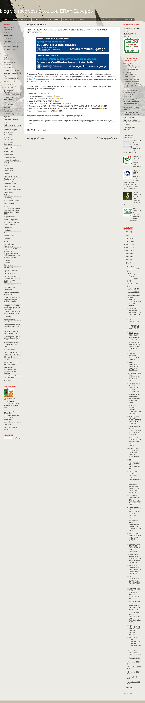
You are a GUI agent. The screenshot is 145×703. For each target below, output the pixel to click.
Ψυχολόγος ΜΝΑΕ (10, 249)
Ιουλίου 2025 (132, 295)
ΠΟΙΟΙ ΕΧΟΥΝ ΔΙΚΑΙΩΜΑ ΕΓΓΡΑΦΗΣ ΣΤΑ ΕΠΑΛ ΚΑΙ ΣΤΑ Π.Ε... (134, 312)
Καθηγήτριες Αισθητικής (12, 125)
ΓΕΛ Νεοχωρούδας (130, 120)
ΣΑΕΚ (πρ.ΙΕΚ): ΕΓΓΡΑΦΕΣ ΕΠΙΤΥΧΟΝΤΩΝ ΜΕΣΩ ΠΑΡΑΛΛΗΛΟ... (134, 654)
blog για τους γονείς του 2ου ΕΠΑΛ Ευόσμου (46, 11)
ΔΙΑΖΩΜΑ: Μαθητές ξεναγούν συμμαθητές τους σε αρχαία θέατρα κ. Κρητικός (131, 102)
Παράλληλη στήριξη (11, 176)
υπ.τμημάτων (38, 19)
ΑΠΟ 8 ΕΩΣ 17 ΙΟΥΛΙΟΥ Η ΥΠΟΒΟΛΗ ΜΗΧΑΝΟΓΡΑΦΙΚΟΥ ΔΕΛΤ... (134, 409)
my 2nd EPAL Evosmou (11, 400)
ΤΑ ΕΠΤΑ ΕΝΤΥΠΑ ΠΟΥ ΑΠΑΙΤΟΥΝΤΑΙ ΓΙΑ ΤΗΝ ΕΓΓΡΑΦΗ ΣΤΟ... (134, 512)
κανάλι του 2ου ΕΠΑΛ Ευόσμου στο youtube (131, 80)
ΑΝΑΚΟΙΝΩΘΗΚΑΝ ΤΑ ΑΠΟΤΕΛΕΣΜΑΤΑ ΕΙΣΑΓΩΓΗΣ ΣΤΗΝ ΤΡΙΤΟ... (133, 605)
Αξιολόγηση (8, 38)
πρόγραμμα (113, 19)
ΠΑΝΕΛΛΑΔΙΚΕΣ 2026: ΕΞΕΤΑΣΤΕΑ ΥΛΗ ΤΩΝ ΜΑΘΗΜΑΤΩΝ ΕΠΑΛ (133, 593)
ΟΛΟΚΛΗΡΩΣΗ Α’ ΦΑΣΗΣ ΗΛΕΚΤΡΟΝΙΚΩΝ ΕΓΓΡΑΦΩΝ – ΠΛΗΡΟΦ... (134, 430)
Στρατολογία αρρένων (11, 200)
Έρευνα (7, 117)
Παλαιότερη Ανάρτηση (107, 138)
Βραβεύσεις (8, 52)
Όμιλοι (6, 173)
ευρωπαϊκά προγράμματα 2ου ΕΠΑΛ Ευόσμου (129, 74)
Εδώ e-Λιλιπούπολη (11, 79)
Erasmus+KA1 (69, 19)
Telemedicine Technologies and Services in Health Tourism (10, 370)
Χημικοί (6, 241)
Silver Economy (129, 117)
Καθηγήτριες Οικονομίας (8, 143)
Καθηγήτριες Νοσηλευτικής (9, 138)
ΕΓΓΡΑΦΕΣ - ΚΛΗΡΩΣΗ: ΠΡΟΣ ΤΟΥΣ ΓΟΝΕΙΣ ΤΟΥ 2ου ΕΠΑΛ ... (133, 366)
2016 (128, 238)
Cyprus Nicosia (9, 273)
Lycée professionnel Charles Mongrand (11, 332)
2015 (128, 235)
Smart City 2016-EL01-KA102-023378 (12, 363)
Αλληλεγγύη (8, 35)
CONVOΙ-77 (8, 268)
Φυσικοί (7, 238)
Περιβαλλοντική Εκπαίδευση (9, 180)
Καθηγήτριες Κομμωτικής (8, 133)
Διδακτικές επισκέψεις (11, 70)
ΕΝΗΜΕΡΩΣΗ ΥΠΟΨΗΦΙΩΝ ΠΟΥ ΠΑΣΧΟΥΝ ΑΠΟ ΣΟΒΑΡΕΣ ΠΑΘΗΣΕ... (134, 569)
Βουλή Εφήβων (9, 49)
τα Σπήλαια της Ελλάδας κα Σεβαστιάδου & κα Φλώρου (132, 86)
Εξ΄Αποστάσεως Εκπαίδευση (10, 103)
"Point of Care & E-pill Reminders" (11, 29)
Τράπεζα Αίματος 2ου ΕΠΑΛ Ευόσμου (11, 223)
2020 (128, 250)
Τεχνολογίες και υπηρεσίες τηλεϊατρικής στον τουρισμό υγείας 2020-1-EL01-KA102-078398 (12, 210)
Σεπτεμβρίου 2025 (134, 667)
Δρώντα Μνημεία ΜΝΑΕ (12, 73)
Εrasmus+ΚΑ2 (53, 19)
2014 (128, 232)
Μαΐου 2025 (132, 289)
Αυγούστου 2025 (134, 662)
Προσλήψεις (8, 192)
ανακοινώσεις (127, 19)
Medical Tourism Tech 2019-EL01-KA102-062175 (11, 344)
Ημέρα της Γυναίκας (11, 119)
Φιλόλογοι (7, 230)
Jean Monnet (8, 316)
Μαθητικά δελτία (10, 157)
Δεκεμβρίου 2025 (134, 682)
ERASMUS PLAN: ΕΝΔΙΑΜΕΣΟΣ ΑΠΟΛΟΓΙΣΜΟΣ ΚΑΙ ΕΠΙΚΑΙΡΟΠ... (134, 548)
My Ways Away (9, 349)
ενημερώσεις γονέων (21, 19)
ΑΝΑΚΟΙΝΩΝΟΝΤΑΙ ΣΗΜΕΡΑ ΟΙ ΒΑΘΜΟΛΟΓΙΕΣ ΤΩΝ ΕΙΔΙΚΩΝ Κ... (134, 346)
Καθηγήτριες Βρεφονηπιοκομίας (10, 129)
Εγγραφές (7, 76)
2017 (128, 241)
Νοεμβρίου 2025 (133, 677)
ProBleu (7, 360)
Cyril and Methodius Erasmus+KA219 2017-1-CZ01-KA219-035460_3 (12, 279)
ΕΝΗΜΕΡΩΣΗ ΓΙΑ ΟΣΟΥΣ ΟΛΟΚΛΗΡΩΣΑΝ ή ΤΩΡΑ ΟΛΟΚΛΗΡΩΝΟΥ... (134, 642)
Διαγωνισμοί (8, 67)
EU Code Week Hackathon (9, 288)
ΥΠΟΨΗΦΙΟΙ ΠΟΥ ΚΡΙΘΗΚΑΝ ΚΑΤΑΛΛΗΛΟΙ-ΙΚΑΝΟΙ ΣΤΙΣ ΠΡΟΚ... (134, 398)
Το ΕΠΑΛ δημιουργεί (11, 220)
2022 (128, 257)
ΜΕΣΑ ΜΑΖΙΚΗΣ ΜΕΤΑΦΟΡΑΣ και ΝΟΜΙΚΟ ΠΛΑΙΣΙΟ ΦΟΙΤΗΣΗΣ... (133, 452)
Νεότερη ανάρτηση (36, 138)
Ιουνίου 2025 (132, 292)
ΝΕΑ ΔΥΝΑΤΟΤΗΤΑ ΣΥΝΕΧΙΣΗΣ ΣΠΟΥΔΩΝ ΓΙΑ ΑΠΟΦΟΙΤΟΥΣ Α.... (133, 581)
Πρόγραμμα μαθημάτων (12, 189)
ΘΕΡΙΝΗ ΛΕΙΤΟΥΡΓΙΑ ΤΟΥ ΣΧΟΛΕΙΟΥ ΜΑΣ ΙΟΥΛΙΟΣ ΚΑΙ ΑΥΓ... (134, 301)
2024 (128, 263)
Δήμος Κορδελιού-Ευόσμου (10, 63)
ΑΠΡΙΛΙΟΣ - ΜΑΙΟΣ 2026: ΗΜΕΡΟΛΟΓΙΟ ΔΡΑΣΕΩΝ (137, 161)
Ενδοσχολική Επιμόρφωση (8, 98)
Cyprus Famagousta (11, 271)
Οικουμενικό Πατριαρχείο (8, 169)
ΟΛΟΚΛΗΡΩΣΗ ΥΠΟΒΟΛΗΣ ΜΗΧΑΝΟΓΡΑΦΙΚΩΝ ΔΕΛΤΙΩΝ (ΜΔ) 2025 (134, 558)
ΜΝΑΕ (6, 163)
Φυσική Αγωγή (9, 236)
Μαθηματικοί (8, 151)
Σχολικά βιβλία (9, 203)
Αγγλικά (7, 32)
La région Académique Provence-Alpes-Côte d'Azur (12, 326)
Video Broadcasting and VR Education (12, 377)
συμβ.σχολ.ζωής (98, 19)
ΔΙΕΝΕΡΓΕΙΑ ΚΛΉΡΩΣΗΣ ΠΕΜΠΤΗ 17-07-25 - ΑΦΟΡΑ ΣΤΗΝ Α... (133, 488)
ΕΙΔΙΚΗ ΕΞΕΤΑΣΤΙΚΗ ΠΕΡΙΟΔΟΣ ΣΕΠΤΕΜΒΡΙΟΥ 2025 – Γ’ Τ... (134, 336)
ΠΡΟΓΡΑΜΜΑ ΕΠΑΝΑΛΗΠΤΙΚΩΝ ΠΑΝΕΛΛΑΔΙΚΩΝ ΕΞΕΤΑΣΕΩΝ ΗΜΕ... (134, 500)
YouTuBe (7, 381)
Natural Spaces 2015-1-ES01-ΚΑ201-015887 (12, 353)
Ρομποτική (8, 198)
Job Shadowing (9, 319)
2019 (128, 247)
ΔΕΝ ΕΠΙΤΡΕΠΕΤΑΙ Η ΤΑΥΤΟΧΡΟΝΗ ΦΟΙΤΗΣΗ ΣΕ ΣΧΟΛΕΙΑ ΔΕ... (133, 324)
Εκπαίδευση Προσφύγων (8, 91)
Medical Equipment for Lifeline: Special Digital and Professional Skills (12, 338)
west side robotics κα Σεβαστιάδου (130, 124)
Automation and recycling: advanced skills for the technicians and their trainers (12, 254)
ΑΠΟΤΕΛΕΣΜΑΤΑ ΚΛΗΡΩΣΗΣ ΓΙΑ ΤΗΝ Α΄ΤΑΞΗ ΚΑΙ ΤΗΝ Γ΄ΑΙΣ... (134, 537)
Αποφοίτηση (8, 44)
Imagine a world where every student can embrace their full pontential (12, 300)
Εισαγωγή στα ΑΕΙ (40, 130)
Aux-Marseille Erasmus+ (9, 261)
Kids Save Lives (9, 322)
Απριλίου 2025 (133, 284)
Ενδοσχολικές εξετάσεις (12, 95)
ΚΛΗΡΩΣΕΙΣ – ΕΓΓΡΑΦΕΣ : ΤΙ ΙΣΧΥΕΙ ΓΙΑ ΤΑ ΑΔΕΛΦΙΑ (133, 356)
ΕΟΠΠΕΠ (7, 107)
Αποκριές (7, 41)
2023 (128, 260)
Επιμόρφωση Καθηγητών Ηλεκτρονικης (9, 112)
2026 (128, 688)
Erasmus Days (9, 285)
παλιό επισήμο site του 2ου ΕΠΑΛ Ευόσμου (131, 69)
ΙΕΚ (5, 122)
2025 (128, 266)
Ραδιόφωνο (8, 195)
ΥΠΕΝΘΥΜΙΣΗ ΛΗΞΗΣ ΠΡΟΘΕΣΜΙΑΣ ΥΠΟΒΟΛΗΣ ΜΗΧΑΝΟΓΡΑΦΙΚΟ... (134, 525)
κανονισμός (83, 19)
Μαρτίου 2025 (133, 279)
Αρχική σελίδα (71, 138)
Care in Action (9, 265)
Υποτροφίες (8, 227)
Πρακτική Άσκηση (10, 186)
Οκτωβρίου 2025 (134, 672)
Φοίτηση (7, 233)
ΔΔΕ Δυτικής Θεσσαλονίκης (9, 59)
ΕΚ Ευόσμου (8, 87)
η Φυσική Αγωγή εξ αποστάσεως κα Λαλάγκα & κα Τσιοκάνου (130, 93)
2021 (128, 254)
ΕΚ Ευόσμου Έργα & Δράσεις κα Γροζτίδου (131, 113)
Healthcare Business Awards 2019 (11, 293)
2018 (128, 244)
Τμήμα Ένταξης (9, 217)
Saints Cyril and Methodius (129, 128)
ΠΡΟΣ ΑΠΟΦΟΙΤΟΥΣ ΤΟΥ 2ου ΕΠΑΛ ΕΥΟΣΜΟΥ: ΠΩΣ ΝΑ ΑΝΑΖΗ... (133, 630)
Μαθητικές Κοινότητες (11, 160)
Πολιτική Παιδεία (10, 184)
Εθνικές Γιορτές (9, 81)
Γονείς (6, 55)
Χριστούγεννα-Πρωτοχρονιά (9, 245)
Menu (7, 19)
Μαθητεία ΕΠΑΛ (10, 154)
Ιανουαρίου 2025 (134, 269)
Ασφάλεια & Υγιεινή (11, 46)
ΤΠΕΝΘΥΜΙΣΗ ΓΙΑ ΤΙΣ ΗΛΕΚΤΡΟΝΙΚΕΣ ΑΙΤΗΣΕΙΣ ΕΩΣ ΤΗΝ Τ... (134, 377)
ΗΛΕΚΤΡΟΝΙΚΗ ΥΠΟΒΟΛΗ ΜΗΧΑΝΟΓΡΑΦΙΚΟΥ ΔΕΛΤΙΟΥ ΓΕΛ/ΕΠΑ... (134, 420)
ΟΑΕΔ (6, 166)
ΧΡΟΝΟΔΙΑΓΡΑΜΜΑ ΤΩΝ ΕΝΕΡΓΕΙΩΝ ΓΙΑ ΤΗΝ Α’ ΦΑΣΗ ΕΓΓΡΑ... (133, 387)
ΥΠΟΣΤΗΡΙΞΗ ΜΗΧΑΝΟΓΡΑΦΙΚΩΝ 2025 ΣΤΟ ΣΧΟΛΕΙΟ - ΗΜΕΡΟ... (134, 441)
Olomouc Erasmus (10, 357)
